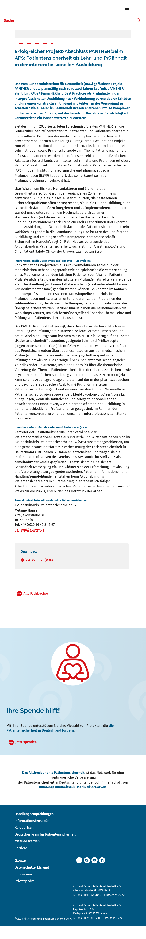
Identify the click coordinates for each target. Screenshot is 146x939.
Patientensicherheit (109, 144)
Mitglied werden (27, 854)
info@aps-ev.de (115, 907)
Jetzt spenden (26, 755)
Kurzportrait (24, 840)
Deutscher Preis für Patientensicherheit (45, 847)
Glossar (20, 873)
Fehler (44, 121)
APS (18, 183)
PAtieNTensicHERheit (46, 106)
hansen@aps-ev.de (29, 542)
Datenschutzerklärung (32, 880)
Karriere (21, 861)
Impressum (23, 887)
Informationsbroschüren (33, 833)
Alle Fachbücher (36, 606)
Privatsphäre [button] (24, 894)
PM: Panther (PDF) (39, 573)
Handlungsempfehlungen (34, 826)
